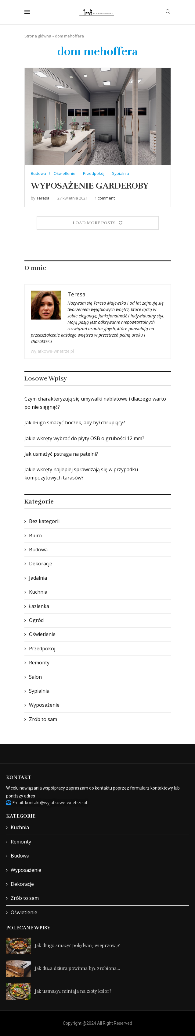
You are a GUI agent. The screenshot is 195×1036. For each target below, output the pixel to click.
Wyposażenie (44, 705)
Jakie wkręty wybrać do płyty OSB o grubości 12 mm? (84, 438)
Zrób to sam (43, 719)
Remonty (39, 662)
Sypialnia (39, 691)
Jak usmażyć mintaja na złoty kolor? (73, 991)
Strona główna (37, 36)
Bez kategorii (44, 521)
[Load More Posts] (98, 223)
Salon (35, 677)
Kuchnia (38, 592)
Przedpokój (42, 648)
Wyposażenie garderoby (90, 186)
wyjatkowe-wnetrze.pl (52, 351)
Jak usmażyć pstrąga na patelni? (61, 454)
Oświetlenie (42, 634)
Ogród (36, 620)
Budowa (38, 549)
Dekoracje (40, 563)
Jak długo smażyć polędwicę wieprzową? (77, 945)
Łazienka (39, 606)
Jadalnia (38, 578)
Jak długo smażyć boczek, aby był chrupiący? (74, 422)
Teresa (42, 198)
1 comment (105, 198)
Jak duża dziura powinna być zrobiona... (77, 968)
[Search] (168, 12)
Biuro (35, 535)
